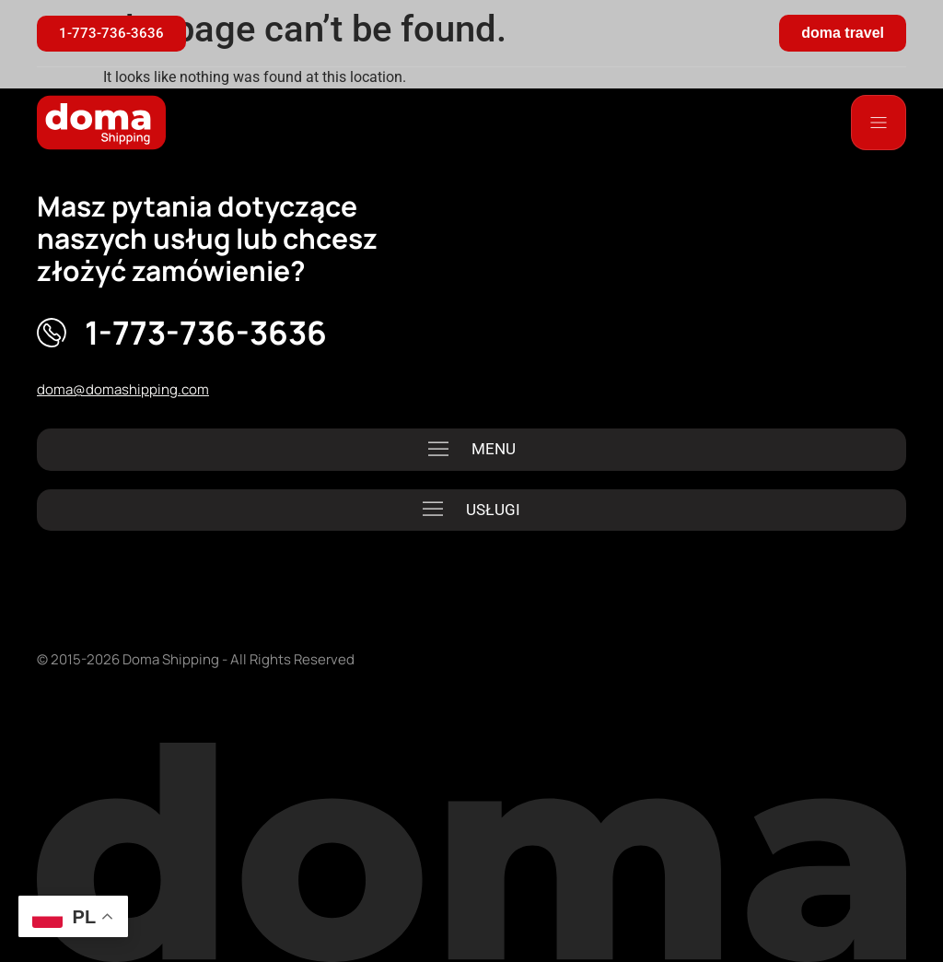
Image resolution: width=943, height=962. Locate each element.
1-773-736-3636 (206, 333)
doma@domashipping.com (123, 389)
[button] (471, 449)
